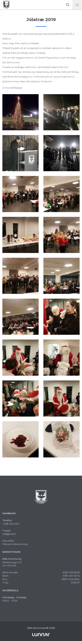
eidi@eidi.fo (9, 533)
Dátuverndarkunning (15, 544)
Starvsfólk (8, 540)
